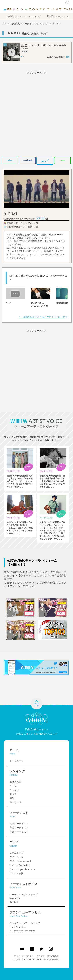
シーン (13, 786)
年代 (12, 798)
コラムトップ (17, 852)
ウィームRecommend (20, 861)
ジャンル (14, 790)
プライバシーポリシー (24, 956)
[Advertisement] (36, 113)
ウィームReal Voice (19, 865)
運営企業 (40, 956)
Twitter (10, 160)
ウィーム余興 (17, 873)
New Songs (15, 898)
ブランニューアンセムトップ (25, 923)
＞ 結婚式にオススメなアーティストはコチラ (43, 316)
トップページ (17, 760)
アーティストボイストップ (24, 894)
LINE (62, 160)
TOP (4, 23)
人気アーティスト (19, 823)
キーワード (15, 802)
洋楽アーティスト (19, 831)
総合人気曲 (15, 781)
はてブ (44, 160)
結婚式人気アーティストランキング (29, 23)
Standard (14, 902)
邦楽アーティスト (19, 827)
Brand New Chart (18, 927)
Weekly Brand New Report (22, 930)
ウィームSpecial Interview (22, 869)
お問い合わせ (53, 956)
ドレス (13, 794)
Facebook (27, 160)
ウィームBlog (16, 857)
